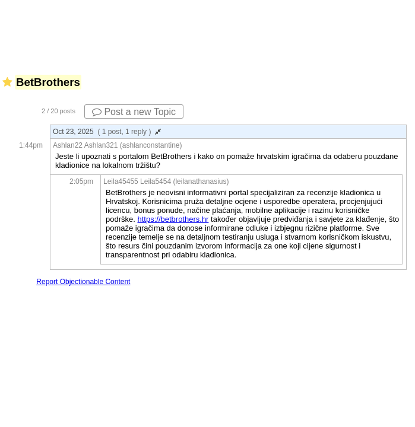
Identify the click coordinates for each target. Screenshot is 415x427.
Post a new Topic (134, 112)
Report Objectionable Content (83, 282)
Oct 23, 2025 (107, 132)
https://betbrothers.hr (172, 219)
